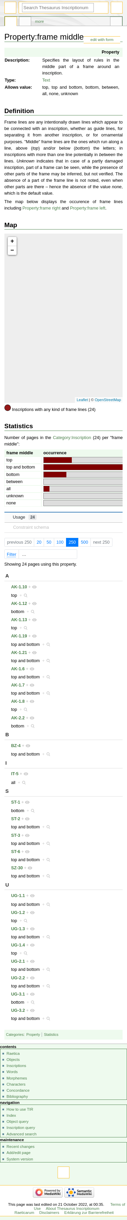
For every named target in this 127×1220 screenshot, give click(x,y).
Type (10, 80)
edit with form (101, 40)
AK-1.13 (19, 619)
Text (46, 80)
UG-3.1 (18, 994)
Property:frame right (41, 208)
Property (110, 52)
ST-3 (15, 835)
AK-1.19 (19, 636)
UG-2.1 (18, 961)
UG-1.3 (18, 929)
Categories (15, 1034)
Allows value (18, 87)
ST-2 (15, 818)
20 (39, 542)
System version (19, 1159)
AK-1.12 (19, 603)
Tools (116, 22)
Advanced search (21, 1134)
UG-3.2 (18, 1010)
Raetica (13, 1053)
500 (84, 542)
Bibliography (17, 1096)
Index (11, 1115)
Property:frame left (87, 208)
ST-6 (15, 851)
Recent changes (20, 1147)
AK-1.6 (18, 669)
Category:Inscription (72, 437)
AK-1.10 (19, 587)
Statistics (51, 1034)
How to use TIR (19, 1109)
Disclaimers (49, 1213)
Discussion (25, 22)
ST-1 (15, 802)
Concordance (17, 1090)
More (39, 21)
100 (59, 542)
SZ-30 (17, 868)
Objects (13, 1060)
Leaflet (82, 400)
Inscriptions (16, 1066)
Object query (17, 1121)
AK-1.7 (18, 685)
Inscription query (20, 1128)
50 (48, 542)
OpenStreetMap (108, 400)
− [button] (12, 250)
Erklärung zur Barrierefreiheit (89, 1213)
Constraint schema (31, 527)
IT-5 (15, 773)
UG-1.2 (18, 912)
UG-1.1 (18, 895)
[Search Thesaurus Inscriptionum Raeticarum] (58, 7)
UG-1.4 (18, 945)
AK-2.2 (18, 718)
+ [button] (12, 241)
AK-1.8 (18, 701)
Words (12, 1072)
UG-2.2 (18, 978)
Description (16, 60)
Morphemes (16, 1078)
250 (72, 542)
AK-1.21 (19, 652)
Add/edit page (18, 1153)
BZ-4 (16, 745)
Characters (15, 1084)
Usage (25, 517)
